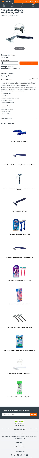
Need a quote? (5, 76)
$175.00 (12, 67)
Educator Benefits (22, 428)
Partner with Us (18, 429)
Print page (35, 79)
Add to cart (28, 63)
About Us (4, 428)
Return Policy (16, 436)
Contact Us (5, 436)
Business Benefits (32, 428)
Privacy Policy (33, 436)
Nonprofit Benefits (12, 428)
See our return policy (7, 73)
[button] (22, 5)
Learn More (26, 454)
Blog (24, 429)
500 (19, 69)
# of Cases (5, 61)
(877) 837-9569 (33, 1)
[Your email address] (16, 414)
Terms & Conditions (19, 438)
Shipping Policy (25, 436)
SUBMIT (33, 414)
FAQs (10, 436)
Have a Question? (7, 118)
